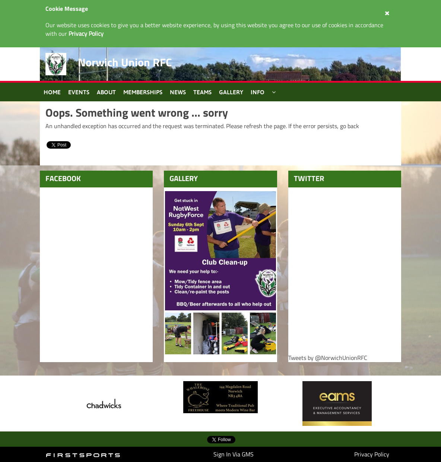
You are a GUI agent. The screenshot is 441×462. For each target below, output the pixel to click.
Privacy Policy (371, 454)
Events (78, 92)
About (106, 92)
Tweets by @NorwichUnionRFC (327, 358)
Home (52, 92)
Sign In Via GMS (233, 454)
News (178, 92)
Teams (202, 92)
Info (257, 92)
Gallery (231, 92)
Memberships (142, 92)
